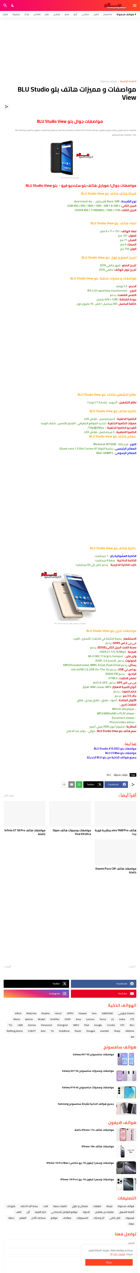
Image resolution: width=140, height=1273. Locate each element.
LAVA (20, 1025)
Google (98, 1025)
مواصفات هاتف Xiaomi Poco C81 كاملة (115, 870)
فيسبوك (129, 1217)
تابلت (45, 1206)
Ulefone (129, 1031)
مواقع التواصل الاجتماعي (64, 1212)
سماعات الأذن (38, 1217)
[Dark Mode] (12, 5)
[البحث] (5, 5)
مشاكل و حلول (80, 1206)
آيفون (96, 14)
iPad (86, 1025)
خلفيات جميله (60, 1206)
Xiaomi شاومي (126, 1013)
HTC (122, 1025)
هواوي (56, 14)
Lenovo (90, 1019)
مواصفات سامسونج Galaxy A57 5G (93, 1054)
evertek (104, 1031)
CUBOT (32, 1031)
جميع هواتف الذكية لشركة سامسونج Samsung (86, 1103)
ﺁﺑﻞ (28, 1212)
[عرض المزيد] (64, 784)
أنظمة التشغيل (126, 1212)
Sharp (117, 1031)
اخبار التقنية (40, 1212)
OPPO (70, 1013)
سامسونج (107, 14)
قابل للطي (114, 1217)
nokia (122, 1019)
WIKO (76, 1025)
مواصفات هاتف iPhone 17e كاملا (94, 1130)
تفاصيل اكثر (119, 1254)
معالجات (67, 1217)
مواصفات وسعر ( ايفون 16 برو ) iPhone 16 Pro (87, 1179)
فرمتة (109, 1206)
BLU (109, 775)
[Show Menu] (135, 5)
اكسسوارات (82, 1217)
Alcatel (41, 1019)
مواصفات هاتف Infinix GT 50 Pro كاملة (24, 832)
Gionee (32, 1025)
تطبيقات (97, 1206)
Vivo (94, 1013)
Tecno (103, 1019)
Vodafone (64, 1031)
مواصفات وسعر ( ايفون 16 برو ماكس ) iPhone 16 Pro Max (80, 1163)
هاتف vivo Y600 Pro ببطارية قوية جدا (115, 832)
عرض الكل (9, 795)
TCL (11, 1025)
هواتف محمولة (108, 81)
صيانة (131, 1223)
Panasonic (46, 1025)
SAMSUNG (107, 1013)
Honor (58, 1013)
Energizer (62, 1025)
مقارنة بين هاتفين (104, 1212)
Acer (43, 1031)
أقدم (8, 967)
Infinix (18, 1013)
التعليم (23, 1217)
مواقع (54, 1217)
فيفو (67, 14)
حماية (11, 1217)
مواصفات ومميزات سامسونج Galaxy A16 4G (88, 1087)
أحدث (131, 967)
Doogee (90, 1031)
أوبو (75, 14)
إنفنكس (36, 14)
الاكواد (86, 1212)
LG (112, 1019)
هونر (47, 14)
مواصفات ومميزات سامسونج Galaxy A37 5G (88, 1071)
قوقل (5, 14)
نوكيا (26, 14)
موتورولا (16, 14)
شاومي (85, 14)
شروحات (11, 1206)
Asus (78, 1019)
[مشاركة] (6, 107)
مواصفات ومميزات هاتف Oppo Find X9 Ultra (72, 832)
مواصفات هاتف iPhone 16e (97, 1146)
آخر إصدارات (98, 1217)
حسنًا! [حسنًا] (109, 1262)
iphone (29, 1019)
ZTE (132, 1019)
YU (52, 1031)
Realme (45, 1013)
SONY (68, 1019)
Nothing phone (15, 1031)
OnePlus (54, 1019)
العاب (18, 1212)
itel (132, 1036)
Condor (111, 1025)
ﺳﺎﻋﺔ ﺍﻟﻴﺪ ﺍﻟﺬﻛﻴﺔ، (29, 1206)
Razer (78, 1031)
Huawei (83, 1013)
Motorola (31, 1013)
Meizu (16, 1019)
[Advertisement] (70, 48)
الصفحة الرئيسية (128, 81)
